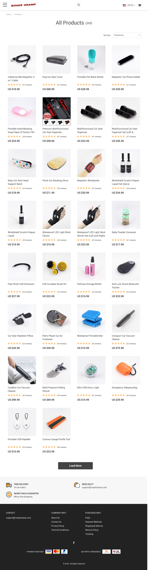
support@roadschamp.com (18, 517)
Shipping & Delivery (94, 525)
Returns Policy (91, 530)
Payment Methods (93, 521)
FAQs (87, 517)
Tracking (89, 534)
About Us (55, 517)
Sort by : (107, 35)
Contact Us (56, 521)
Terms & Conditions (60, 530)
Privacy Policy (57, 525)
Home (8, 14)
